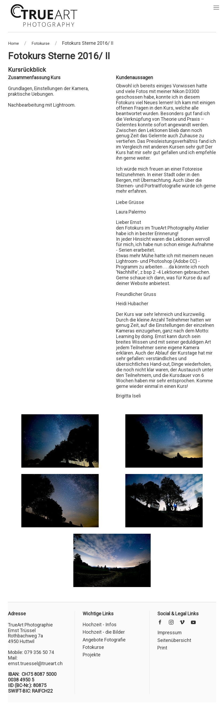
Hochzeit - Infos (100, 624)
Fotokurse (40, 43)
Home (13, 43)
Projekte (92, 654)
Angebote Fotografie (104, 639)
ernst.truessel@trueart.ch (35, 663)
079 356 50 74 (39, 652)
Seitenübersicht (174, 640)
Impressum (169, 632)
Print (162, 647)
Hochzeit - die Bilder (104, 632)
